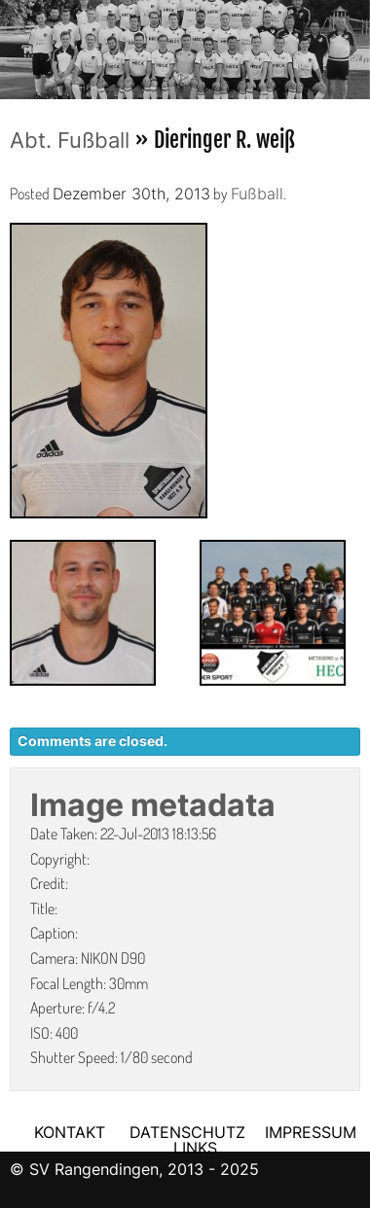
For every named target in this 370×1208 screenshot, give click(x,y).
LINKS (195, 1147)
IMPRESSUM (310, 1132)
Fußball (257, 193)
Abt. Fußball (70, 140)
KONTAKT (69, 1132)
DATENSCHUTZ (187, 1132)
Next (355, 43)
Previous (14, 43)
